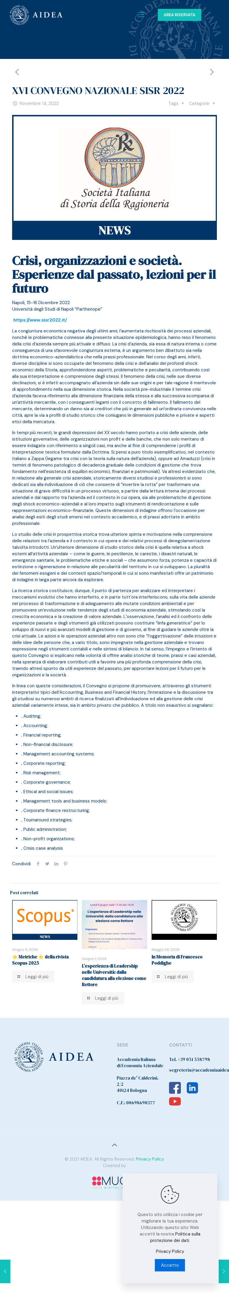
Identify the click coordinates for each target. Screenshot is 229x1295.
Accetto (170, 1265)
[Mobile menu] (141, 15)
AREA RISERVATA (179, 14)
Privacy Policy (150, 1159)
